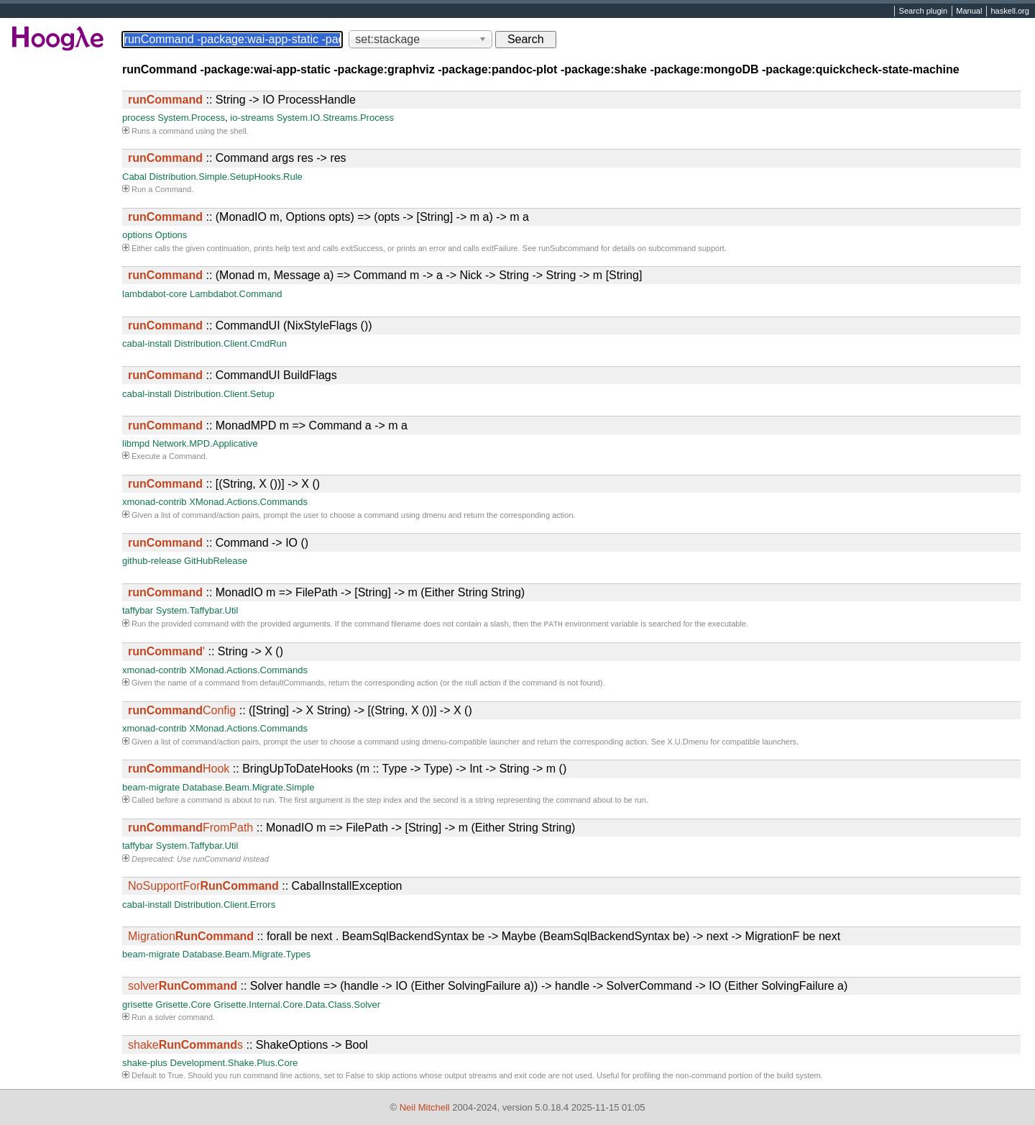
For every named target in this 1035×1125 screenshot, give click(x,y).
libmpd (136, 443)
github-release (151, 560)
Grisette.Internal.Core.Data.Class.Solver (296, 1006)
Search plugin (923, 11)
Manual (969, 11)
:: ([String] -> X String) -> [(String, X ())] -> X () (300, 712)
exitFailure (500, 248)
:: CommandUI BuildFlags (232, 375)
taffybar (137, 610)
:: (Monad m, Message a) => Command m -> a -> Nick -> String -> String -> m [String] (385, 275)
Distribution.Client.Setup (224, 393)
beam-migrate (151, 788)
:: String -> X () (205, 653)
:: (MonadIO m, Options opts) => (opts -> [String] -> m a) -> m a (328, 217)
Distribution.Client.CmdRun (230, 343)
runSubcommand (568, 248)
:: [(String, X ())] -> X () (224, 484)
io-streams (252, 117)
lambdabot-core (154, 293)
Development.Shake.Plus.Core (234, 1064)
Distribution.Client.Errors (224, 906)
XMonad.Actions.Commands (248, 501)
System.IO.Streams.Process (335, 117)
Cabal (134, 176)
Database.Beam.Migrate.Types (246, 955)
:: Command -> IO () (218, 543)
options (137, 234)
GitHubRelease (215, 560)
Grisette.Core (183, 1006)
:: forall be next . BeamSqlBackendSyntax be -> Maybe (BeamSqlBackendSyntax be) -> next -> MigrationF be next (484, 938)
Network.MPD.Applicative (205, 443)
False (355, 1076)
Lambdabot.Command (236, 293)
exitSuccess (362, 248)
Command (173, 189)
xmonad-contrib (154, 501)
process (138, 117)
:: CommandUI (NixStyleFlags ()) (250, 325)
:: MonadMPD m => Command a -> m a (268, 425)
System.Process (191, 117)
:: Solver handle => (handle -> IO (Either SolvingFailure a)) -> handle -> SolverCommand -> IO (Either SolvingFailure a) (487, 987)
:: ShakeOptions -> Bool (248, 1046)
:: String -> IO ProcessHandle (242, 100)
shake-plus (144, 1064)
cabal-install (147, 343)
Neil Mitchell (425, 1107)
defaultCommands (292, 684)
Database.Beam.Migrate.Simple (249, 788)
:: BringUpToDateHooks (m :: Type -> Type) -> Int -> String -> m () (347, 770)
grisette (137, 1006)
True (175, 1076)
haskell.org (1009, 11)
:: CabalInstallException (265, 887)
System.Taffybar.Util (197, 610)
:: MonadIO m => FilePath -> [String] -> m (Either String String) (326, 592)
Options (171, 234)
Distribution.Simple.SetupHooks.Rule (226, 176)
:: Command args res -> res (237, 158)
